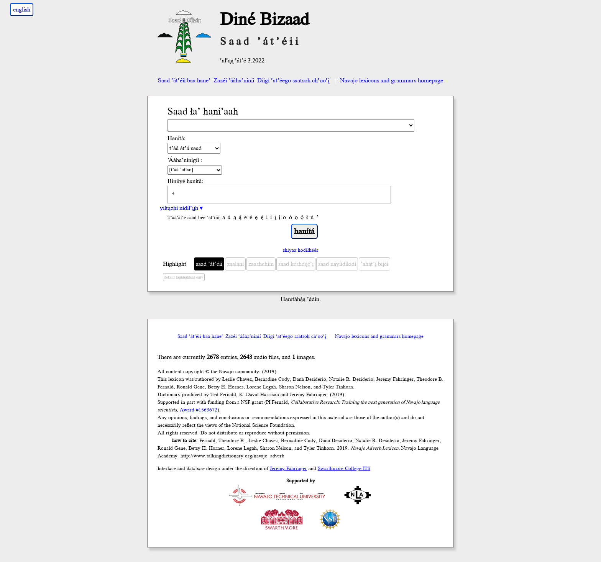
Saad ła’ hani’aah (202, 111)
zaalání (235, 264)
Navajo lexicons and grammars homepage (387, 80)
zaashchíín (261, 264)
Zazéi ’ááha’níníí (233, 80)
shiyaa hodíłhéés (300, 250)
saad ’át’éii (209, 264)
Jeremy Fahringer (288, 468)
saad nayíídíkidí (337, 264)
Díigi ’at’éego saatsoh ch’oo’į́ (293, 80)
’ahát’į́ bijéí (374, 264)
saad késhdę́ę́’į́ (296, 264)
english (21, 9)
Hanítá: (176, 138)
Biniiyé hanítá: (185, 181)
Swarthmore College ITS (344, 468)
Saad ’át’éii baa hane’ (184, 80)
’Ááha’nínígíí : (184, 160)
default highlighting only (183, 277)
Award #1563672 (198, 410)
